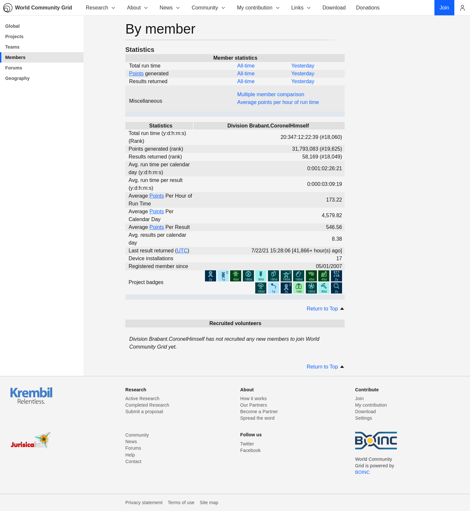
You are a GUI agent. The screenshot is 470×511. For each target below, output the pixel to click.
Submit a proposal (144, 411)
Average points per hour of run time (278, 102)
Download (365, 411)
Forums (133, 448)
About (138, 7)
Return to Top (326, 308)
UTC (182, 250)
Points (136, 73)
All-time (246, 65)
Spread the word (257, 418)
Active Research (142, 398)
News (170, 7)
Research (101, 7)
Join (359, 398)
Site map (209, 502)
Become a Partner (259, 411)
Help (130, 455)
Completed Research (147, 405)
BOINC (362, 472)
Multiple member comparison (270, 94)
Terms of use (181, 502)
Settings (363, 418)
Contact (133, 461)
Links (301, 7)
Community (209, 7)
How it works (253, 398)
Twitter (247, 443)
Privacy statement (144, 502)
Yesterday (302, 65)
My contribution (258, 7)
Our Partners (253, 405)
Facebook (250, 450)
